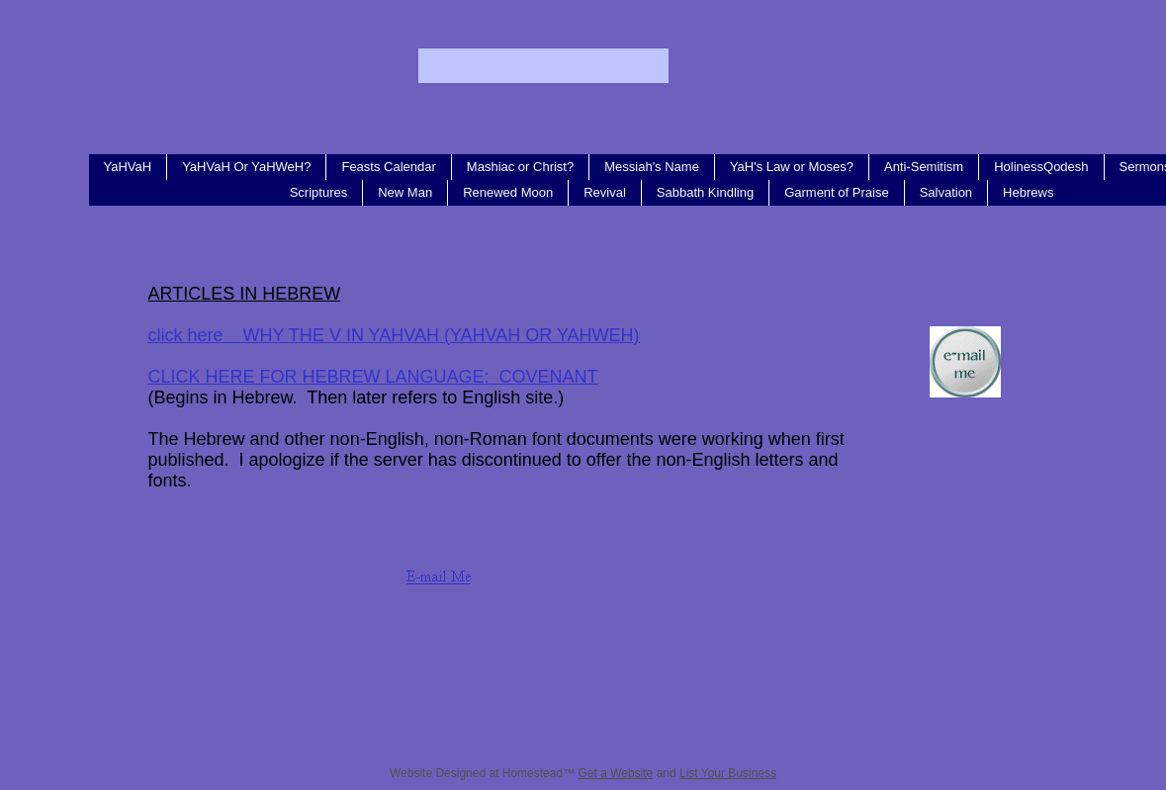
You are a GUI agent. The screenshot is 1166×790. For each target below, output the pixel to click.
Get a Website (615, 773)
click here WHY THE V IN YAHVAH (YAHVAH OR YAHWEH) (394, 335)
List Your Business (727, 773)
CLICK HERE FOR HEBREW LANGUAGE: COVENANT (373, 377)
